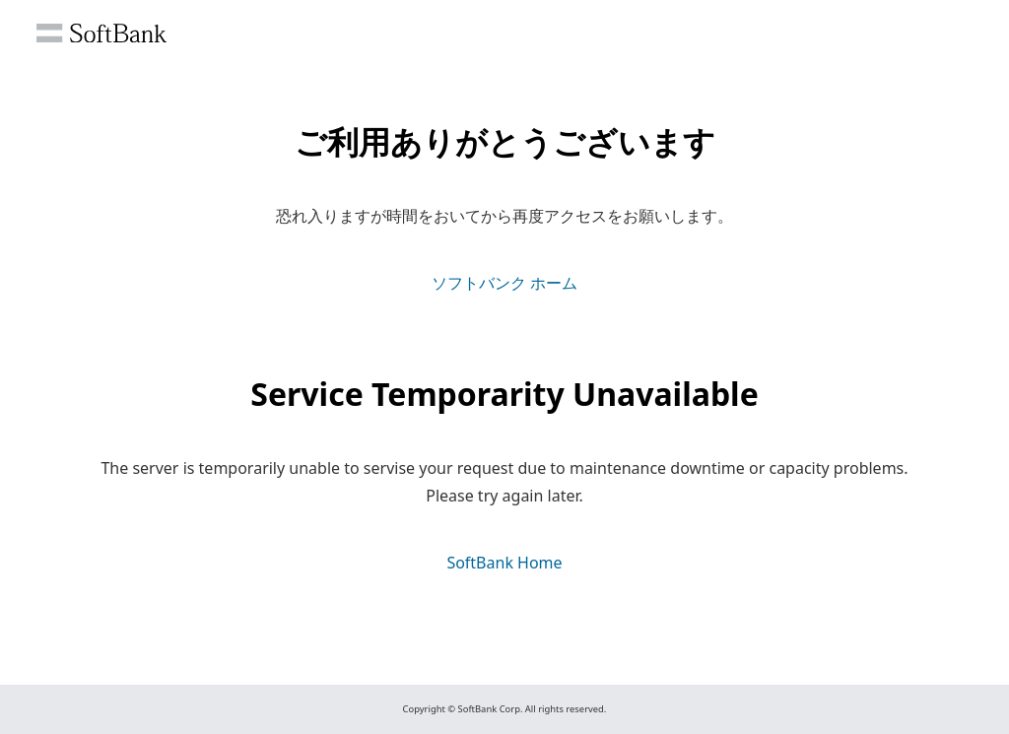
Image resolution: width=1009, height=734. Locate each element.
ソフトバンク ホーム (504, 283)
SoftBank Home (504, 562)
